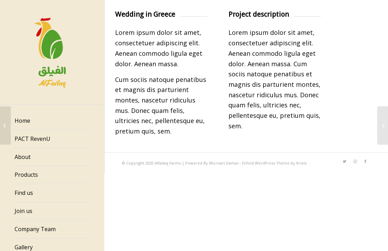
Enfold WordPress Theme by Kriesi (274, 163)
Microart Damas (224, 163)
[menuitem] (52, 121)
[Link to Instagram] (355, 161)
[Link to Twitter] (344, 161)
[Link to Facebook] (365, 161)
